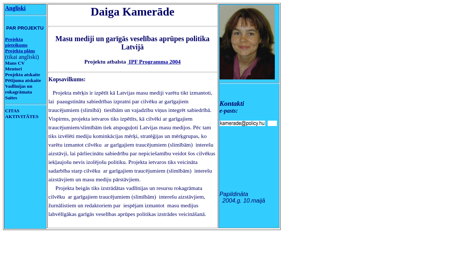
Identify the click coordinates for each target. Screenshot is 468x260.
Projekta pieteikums (16, 42)
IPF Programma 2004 (154, 61)
